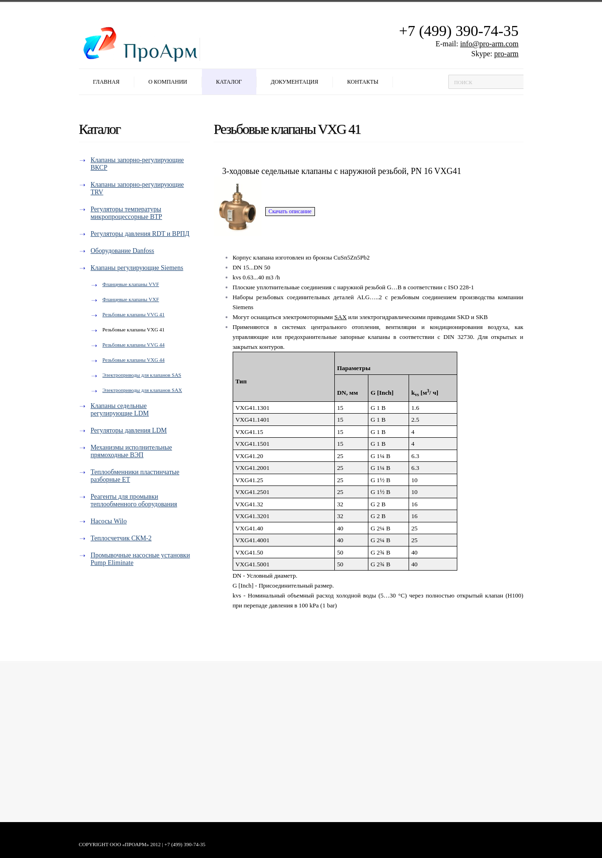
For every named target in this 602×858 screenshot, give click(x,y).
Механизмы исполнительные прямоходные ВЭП (131, 451)
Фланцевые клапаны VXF (131, 299)
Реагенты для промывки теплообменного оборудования (134, 500)
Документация (295, 81)
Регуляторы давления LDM (129, 430)
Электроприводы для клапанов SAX (143, 390)
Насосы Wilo (109, 521)
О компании (167, 81)
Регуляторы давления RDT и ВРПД (140, 233)
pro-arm (506, 54)
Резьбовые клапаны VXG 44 (134, 360)
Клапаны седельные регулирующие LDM (120, 409)
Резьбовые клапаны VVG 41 (134, 314)
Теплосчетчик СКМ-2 (121, 538)
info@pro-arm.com (489, 44)
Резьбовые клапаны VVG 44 (134, 344)
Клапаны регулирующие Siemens (137, 267)
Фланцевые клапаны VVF (131, 284)
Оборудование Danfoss (123, 250)
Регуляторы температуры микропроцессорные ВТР (126, 213)
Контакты (362, 81)
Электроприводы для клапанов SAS (142, 375)
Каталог (229, 81)
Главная (106, 81)
